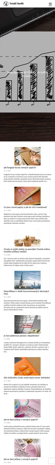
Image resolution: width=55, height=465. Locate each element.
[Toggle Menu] (50, 4)
